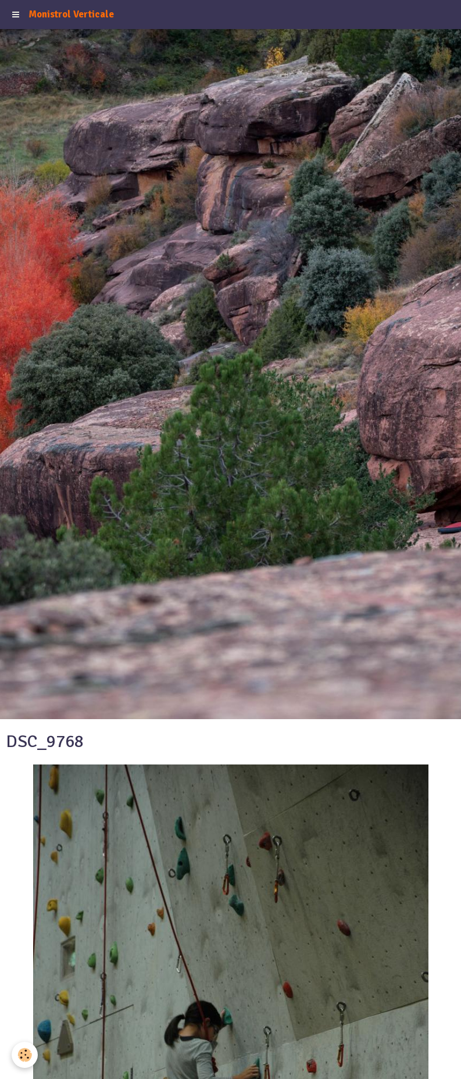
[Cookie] (25, 1055)
